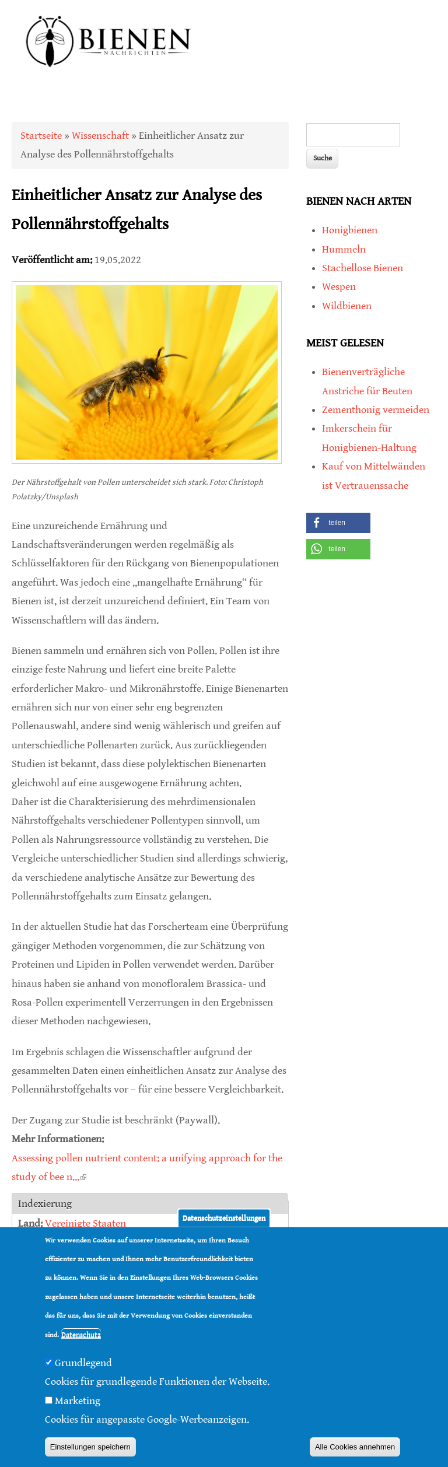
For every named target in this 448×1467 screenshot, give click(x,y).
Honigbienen (349, 230)
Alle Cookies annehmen (355, 1447)
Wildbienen (347, 306)
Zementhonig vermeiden (375, 410)
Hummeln (344, 249)
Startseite (41, 135)
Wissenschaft (100, 135)
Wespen (339, 287)
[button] (338, 523)
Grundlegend (83, 1363)
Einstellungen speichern (90, 1447)
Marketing (77, 1401)
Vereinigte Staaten (85, 1223)
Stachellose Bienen (362, 268)
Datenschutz (81, 1335)
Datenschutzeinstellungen (224, 1217)
